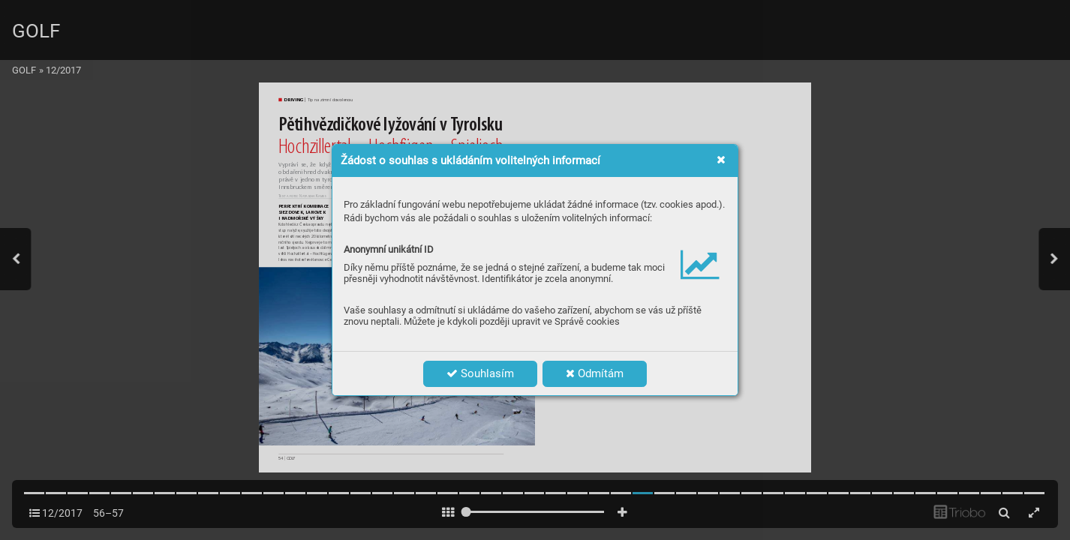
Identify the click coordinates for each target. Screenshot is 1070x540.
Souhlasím (480, 373)
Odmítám (595, 373)
